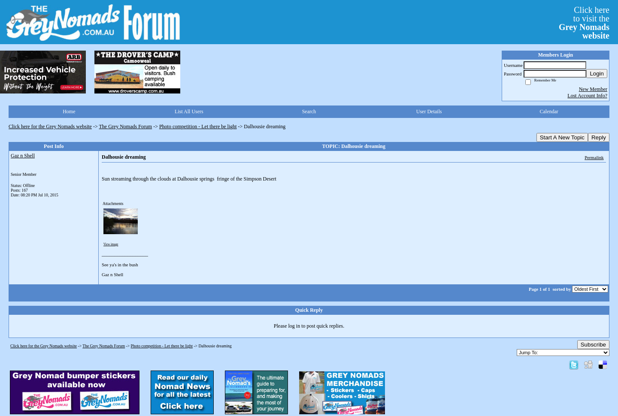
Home (69, 112)
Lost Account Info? (587, 96)
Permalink (594, 157)
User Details (429, 112)
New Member (593, 89)
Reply (598, 137)
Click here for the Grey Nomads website (50, 127)
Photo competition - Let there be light (198, 127)
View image (110, 244)
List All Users (189, 112)
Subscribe (593, 344)
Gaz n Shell (23, 156)
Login (597, 73)
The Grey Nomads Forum (125, 127)
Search (309, 112)
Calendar (549, 112)
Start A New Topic (562, 137)
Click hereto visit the (584, 22)
